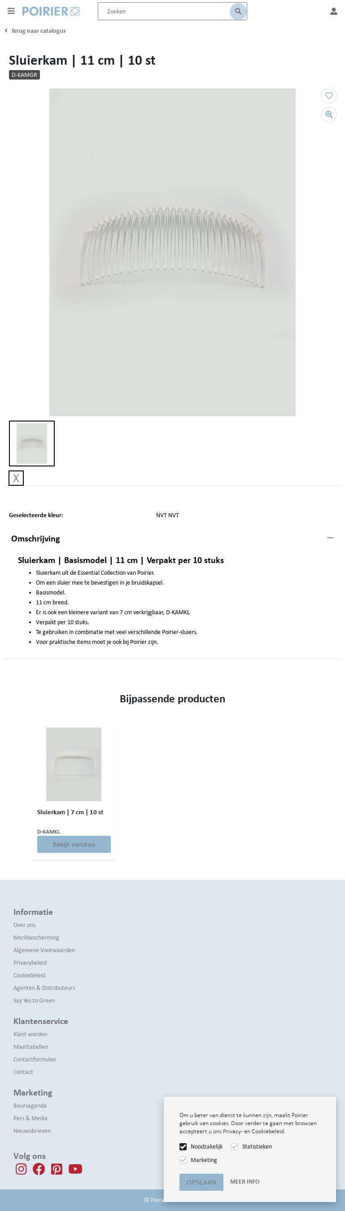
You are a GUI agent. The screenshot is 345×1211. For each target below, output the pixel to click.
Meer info (244, 1181)
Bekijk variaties (75, 844)
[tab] (172, 538)
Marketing (204, 1160)
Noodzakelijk (207, 1146)
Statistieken (257, 1146)
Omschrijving (35, 538)
